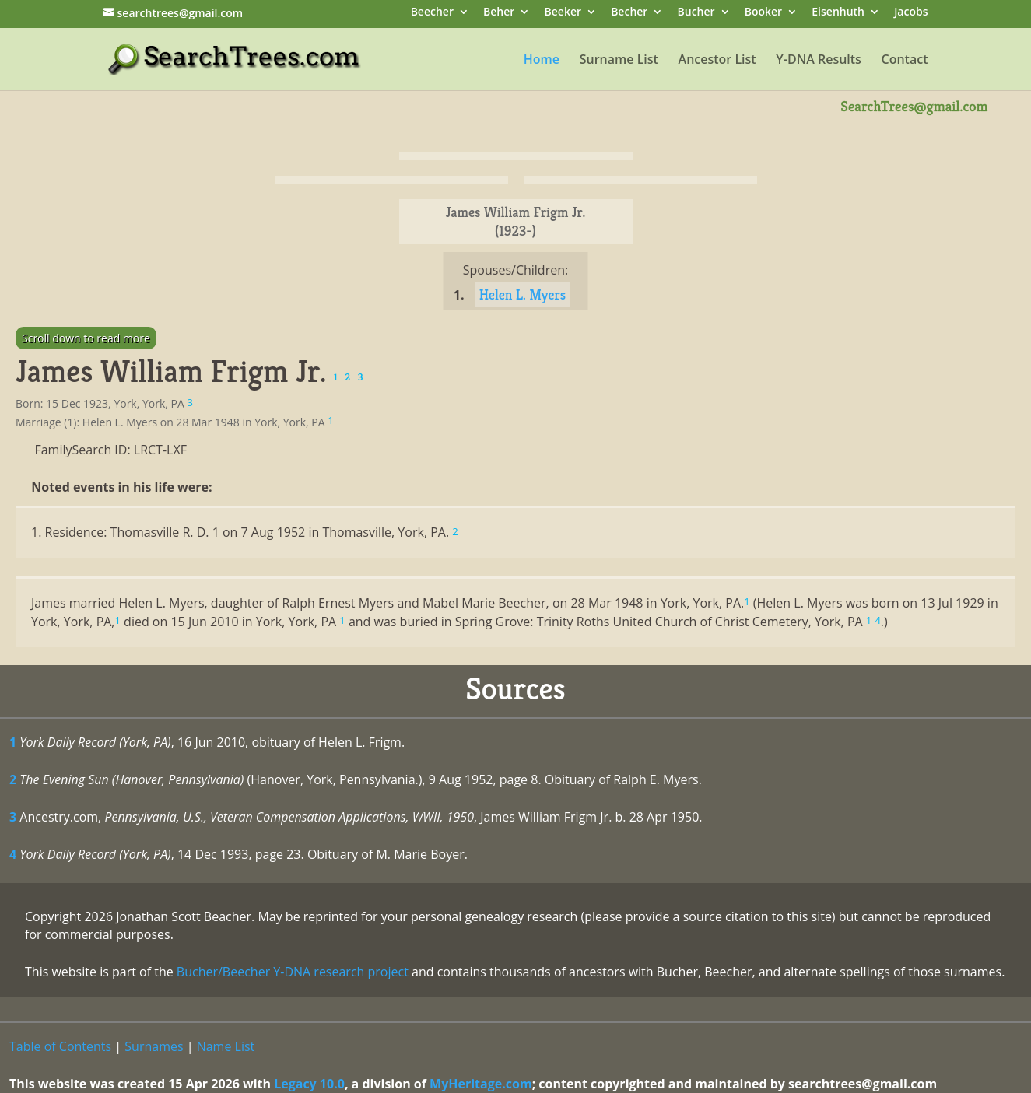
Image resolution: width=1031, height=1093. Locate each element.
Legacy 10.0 (309, 1083)
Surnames (153, 1046)
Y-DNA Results (818, 61)
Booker (763, 13)
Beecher (432, 13)
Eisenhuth (838, 13)
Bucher (696, 13)
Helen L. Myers (522, 294)
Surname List (619, 61)
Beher (498, 13)
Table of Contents (60, 1046)
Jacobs (911, 13)
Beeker (563, 13)
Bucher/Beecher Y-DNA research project (293, 971)
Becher (629, 13)
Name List (226, 1046)
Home (541, 61)
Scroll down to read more (86, 338)
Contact (905, 61)
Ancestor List (717, 61)
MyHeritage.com (481, 1083)
